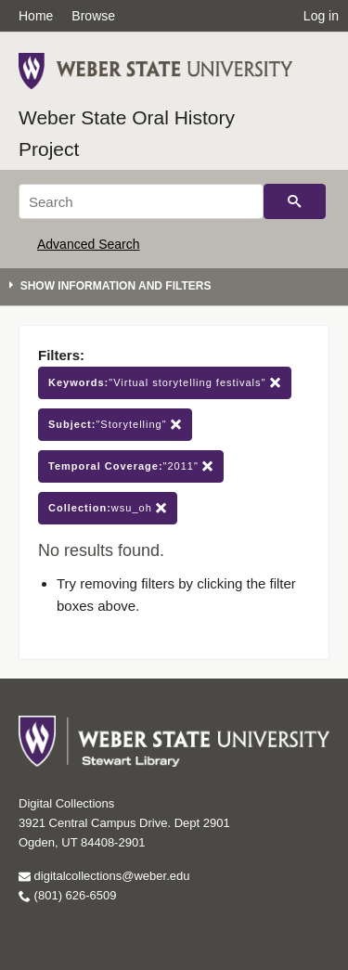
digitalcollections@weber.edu (104, 876)
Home (36, 15)
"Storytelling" (115, 425)
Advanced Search (88, 244)
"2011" (130, 466)
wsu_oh (107, 508)
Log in (321, 15)
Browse (93, 15)
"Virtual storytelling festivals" (164, 383)
